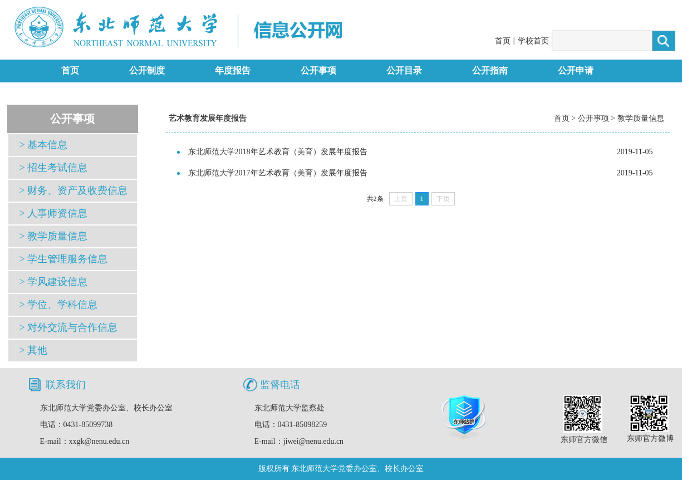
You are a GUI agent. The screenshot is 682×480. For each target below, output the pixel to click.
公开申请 (575, 70)
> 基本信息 (43, 144)
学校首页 (533, 41)
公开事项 (318, 70)
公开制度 (147, 70)
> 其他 (33, 350)
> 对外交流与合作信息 (68, 327)
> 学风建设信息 (53, 281)
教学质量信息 (640, 118)
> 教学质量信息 (53, 236)
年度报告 (233, 70)
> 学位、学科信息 (58, 304)
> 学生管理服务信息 (63, 259)
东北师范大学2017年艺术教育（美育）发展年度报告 (277, 173)
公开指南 (490, 70)
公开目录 (404, 70)
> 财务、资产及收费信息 (73, 190)
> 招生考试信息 (53, 167)
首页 (503, 41)
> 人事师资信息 (53, 213)
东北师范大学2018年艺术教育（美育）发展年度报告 (277, 152)
